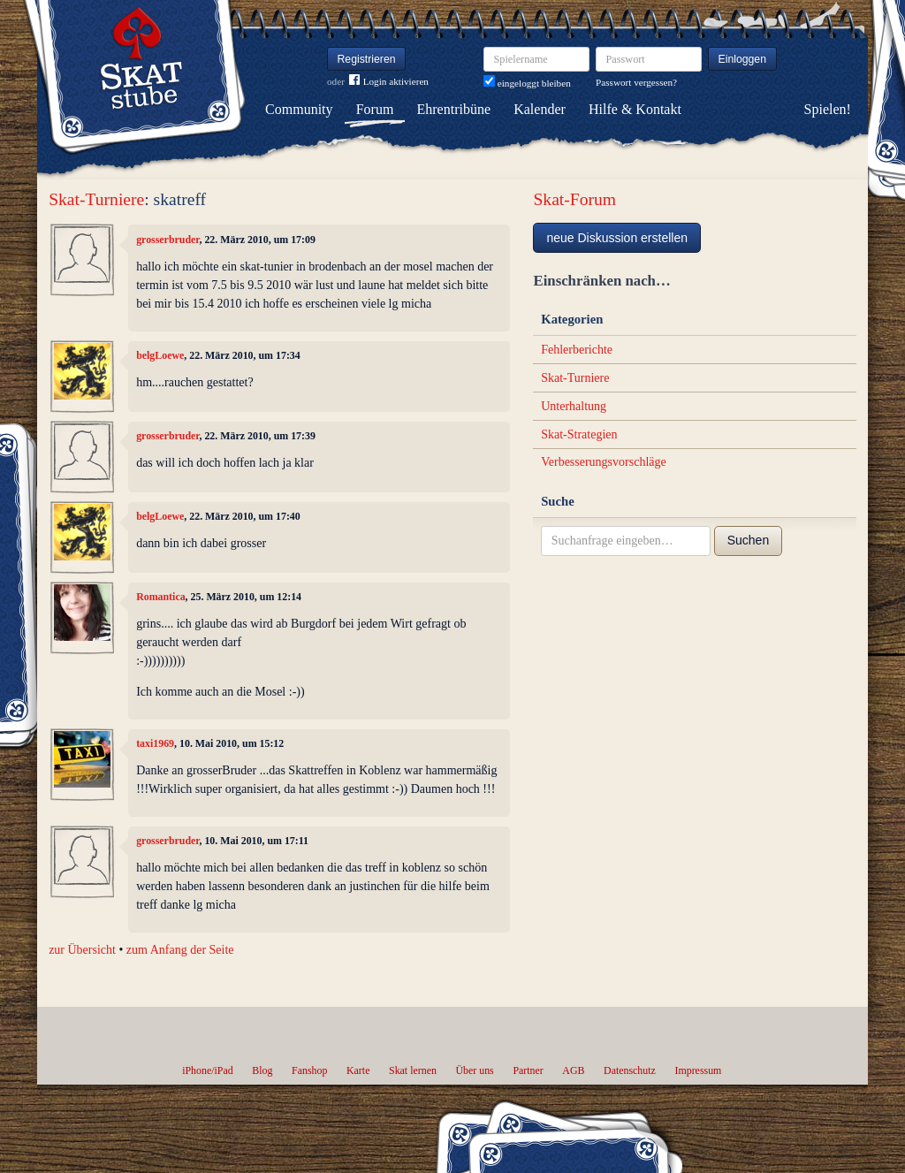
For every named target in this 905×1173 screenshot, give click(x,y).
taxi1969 (155, 743)
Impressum (697, 1070)
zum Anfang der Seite (180, 949)
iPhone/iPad (207, 1070)
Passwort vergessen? (636, 82)
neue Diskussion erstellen (617, 238)
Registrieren (367, 59)
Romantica (160, 596)
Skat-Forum (574, 199)
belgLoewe (160, 355)
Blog (262, 1070)
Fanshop (309, 1070)
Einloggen (743, 59)
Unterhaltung (573, 406)
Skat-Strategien (579, 434)
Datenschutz (630, 1070)
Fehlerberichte (576, 349)
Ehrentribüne (454, 109)
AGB (573, 1070)
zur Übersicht (82, 949)
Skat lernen (413, 1070)
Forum (375, 109)
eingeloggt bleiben (527, 83)
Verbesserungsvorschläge (603, 461)
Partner (528, 1070)
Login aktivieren (389, 81)
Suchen (748, 540)
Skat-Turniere (96, 199)
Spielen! (827, 109)
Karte (357, 1070)
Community (298, 109)
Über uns (474, 1070)
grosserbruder (167, 239)
